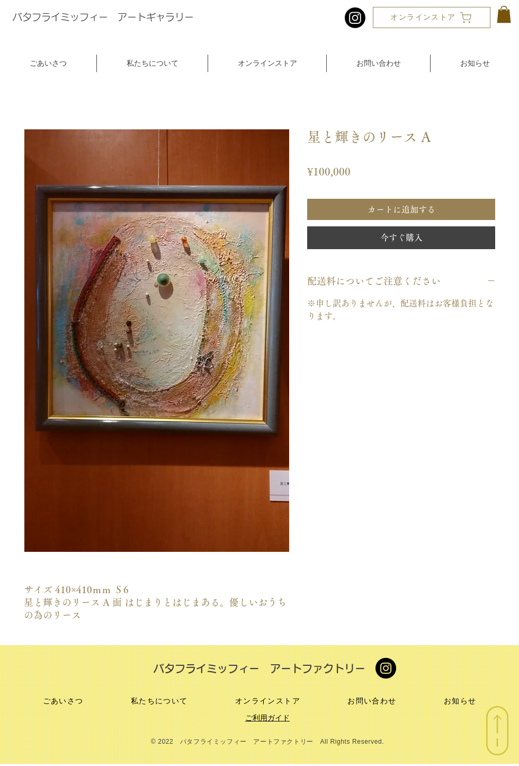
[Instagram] (355, 17)
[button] (504, 14)
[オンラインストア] (431, 17)
